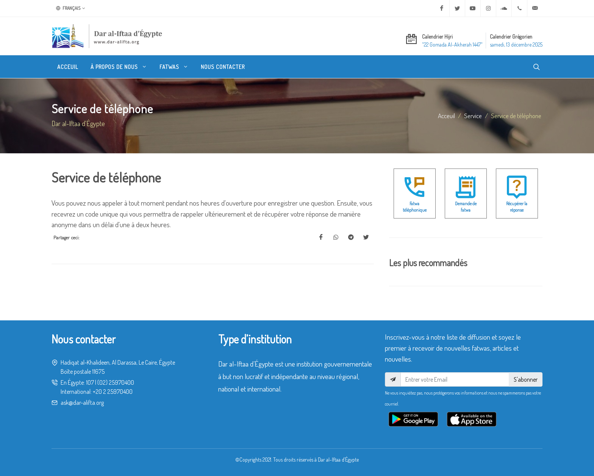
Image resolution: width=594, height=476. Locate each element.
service (473, 115)
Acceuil (446, 115)
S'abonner (526, 379)
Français (70, 8)
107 (90, 382)
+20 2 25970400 (113, 391)
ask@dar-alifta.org (82, 402)
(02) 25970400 (115, 382)
